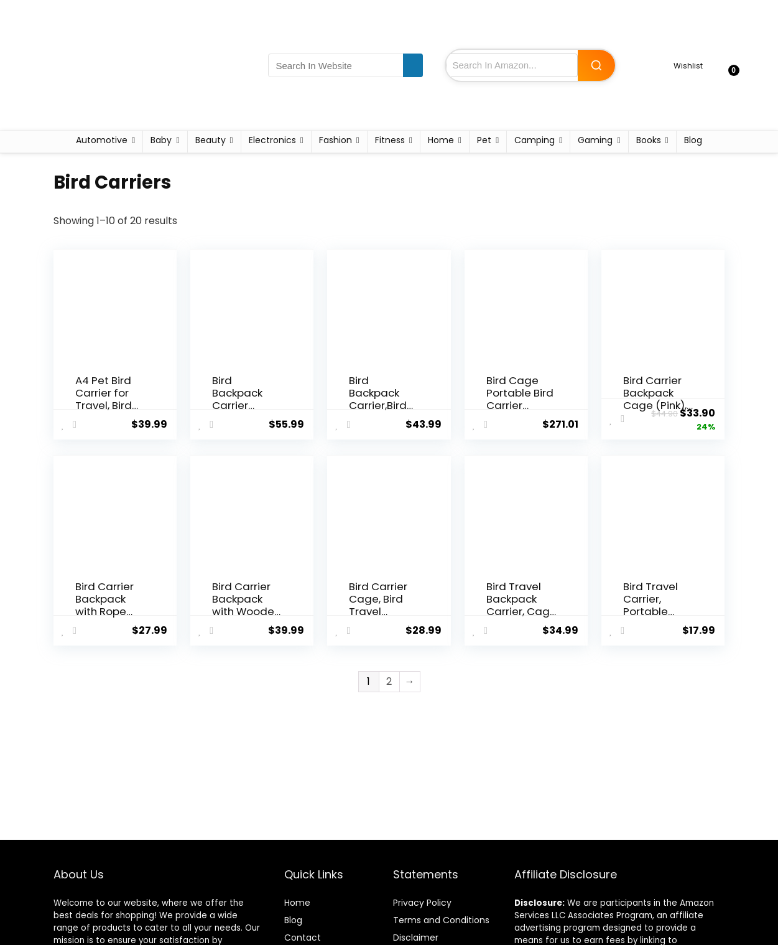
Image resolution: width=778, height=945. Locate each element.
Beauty (210, 140)
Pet (484, 140)
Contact (302, 937)
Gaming (595, 140)
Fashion (335, 140)
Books (648, 140)
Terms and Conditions (441, 920)
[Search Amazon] (596, 65)
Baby (161, 140)
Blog (693, 140)
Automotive (101, 140)
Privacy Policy (422, 902)
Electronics (272, 140)
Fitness (390, 140)
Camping (534, 140)
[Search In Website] (413, 65)
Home (441, 140)
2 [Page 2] (389, 681)
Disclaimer (415, 937)
